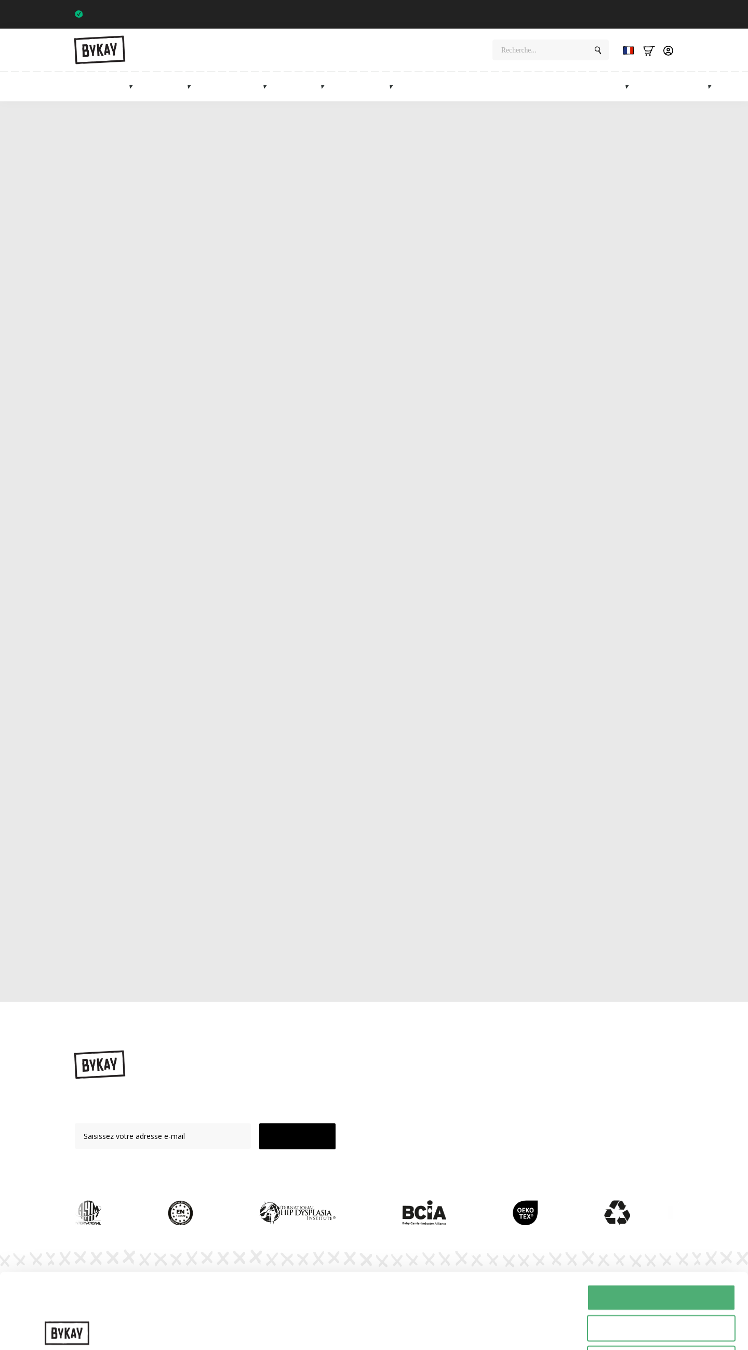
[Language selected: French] (626, 50)
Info (696, 86)
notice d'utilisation (342, 934)
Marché (608, 86)
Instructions (509, 1084)
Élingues (168, 86)
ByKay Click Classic (250, 669)
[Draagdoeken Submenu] (192, 86)
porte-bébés (277, 462)
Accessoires (365, 86)
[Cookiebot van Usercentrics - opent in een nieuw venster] (67, 1330)
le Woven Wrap (255, 474)
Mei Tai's (417, 1120)
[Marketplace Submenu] (630, 86)
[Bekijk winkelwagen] (649, 50)
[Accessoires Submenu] (394, 86)
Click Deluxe (553, 669)
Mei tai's (302, 86)
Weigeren (661, 1283)
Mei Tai (481, 758)
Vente (659, 86)
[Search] (597, 50)
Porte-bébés (105, 86)
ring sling (337, 860)
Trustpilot (653, 14)
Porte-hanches (235, 86)
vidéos (230, 934)
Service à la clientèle (523, 1156)
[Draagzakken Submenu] (134, 86)
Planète (502, 1102)
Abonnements (551, 86)
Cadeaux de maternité (471, 86)
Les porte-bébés (198, 633)
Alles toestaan (661, 1222)
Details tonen (561, 1329)
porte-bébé (223, 318)
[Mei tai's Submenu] (325, 86)
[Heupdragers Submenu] (268, 86)
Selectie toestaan (661, 1253)
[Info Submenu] (712, 86)
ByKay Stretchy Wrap (525, 462)
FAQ (497, 1138)
